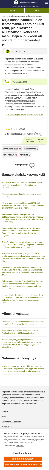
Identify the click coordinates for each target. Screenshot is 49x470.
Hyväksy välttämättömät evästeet (23, 464)
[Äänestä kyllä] (36, 133)
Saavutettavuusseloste (11, 422)
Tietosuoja (6, 427)
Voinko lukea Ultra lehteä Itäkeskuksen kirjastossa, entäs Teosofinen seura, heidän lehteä (23, 323)
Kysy (12, 10)
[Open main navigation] (46, 2)
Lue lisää (19, 445)
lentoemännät (30, 149)
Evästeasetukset (22, 453)
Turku (40, 142)
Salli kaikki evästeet (22, 458)
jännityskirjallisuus (10, 149)
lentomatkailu (8, 155)
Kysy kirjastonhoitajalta (10, 16)
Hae (37, 10)
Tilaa (4, 417)
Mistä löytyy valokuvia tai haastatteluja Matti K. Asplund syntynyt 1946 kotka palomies (21, 332)
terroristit (24, 155)
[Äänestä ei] (40, 134)
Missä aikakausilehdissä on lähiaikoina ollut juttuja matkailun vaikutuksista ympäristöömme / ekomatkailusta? (22, 184)
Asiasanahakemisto (27, 16)
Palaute (5, 411)
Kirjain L (39, 16)
